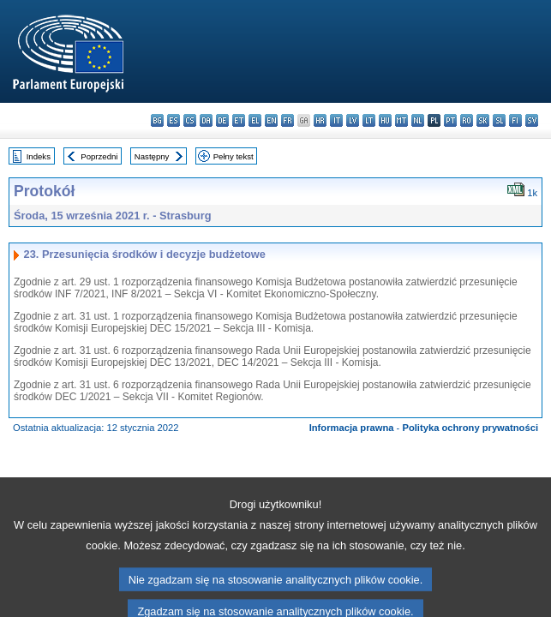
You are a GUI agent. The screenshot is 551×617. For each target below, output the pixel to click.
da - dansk (206, 120)
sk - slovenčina (482, 120)
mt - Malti (401, 120)
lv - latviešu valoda (352, 120)
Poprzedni (99, 156)
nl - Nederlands (417, 120)
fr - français (287, 120)
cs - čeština (189, 120)
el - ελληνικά (255, 120)
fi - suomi (515, 120)
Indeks (39, 156)
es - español (173, 120)
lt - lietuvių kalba (368, 120)
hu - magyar (385, 120)
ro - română (466, 120)
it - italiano (336, 120)
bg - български (157, 120)
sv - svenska (531, 120)
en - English (271, 120)
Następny (152, 156)
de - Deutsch (222, 120)
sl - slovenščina (499, 120)
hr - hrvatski (320, 120)
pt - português (450, 120)
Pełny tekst (233, 156)
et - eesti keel (238, 120)
